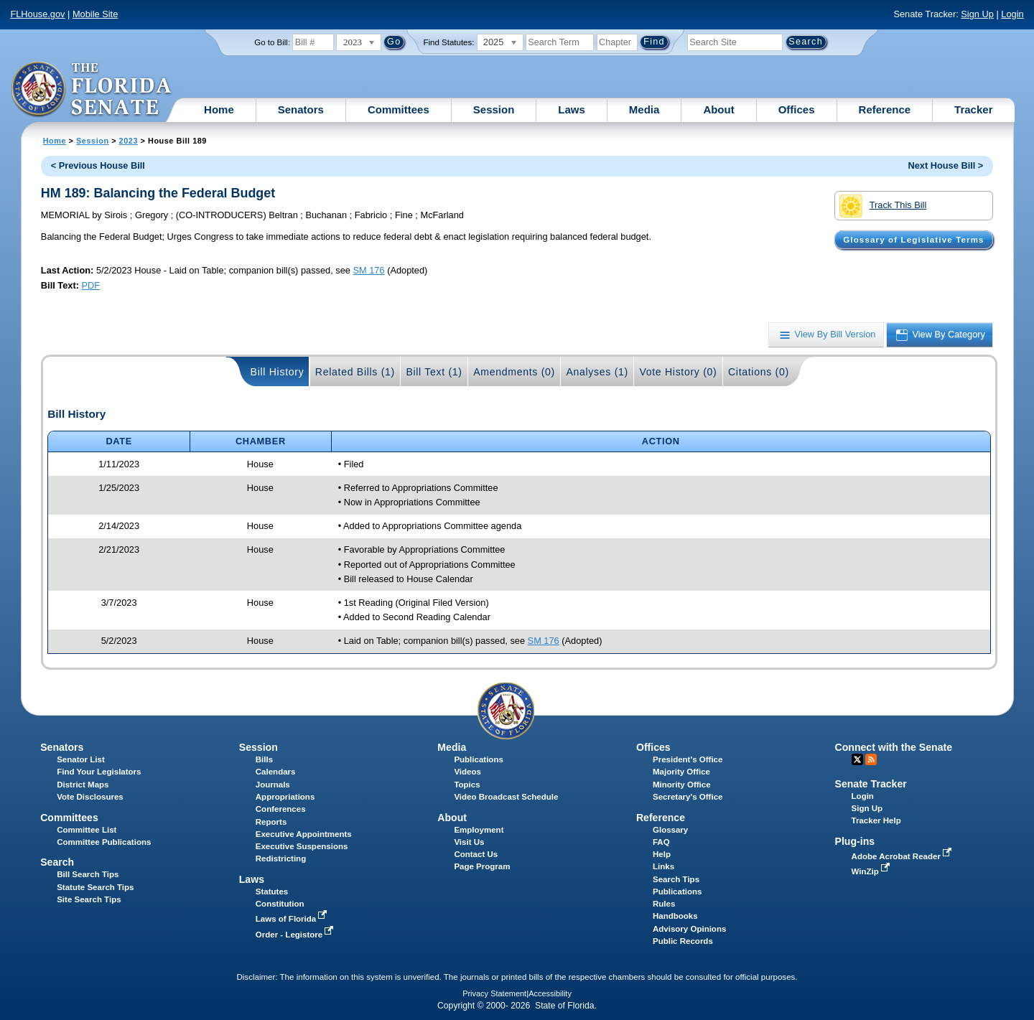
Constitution (280, 903)
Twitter (857, 759)
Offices (796, 109)
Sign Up (977, 14)
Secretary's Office (687, 796)
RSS (871, 759)
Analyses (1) (597, 372)
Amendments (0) (514, 372)
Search (57, 862)
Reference (885, 109)
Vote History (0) (678, 372)
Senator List (81, 759)
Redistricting (281, 858)
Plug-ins (855, 841)
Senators (301, 109)
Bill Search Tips (87, 874)
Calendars (276, 771)
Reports (271, 822)
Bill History (277, 372)
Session (494, 109)
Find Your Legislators (99, 771)
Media (644, 109)
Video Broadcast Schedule (506, 796)
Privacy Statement (494, 993)
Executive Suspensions (302, 846)
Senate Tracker (871, 784)
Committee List (86, 829)
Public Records (683, 941)
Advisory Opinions (689, 929)
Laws (571, 109)
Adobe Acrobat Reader (903, 856)
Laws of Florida (293, 918)
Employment (478, 829)
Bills (264, 759)
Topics (467, 784)
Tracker (973, 109)
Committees (398, 109)
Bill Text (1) (434, 372)
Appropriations (285, 796)
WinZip (872, 871)
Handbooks (675, 916)
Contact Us (476, 854)
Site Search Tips (89, 899)
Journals (273, 784)
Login (1012, 14)
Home (219, 109)
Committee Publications (104, 842)
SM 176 (368, 270)
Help (662, 854)
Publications (478, 759)
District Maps (82, 784)
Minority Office (682, 784)
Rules (664, 903)
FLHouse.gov (37, 14)
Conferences (281, 809)
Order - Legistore (296, 934)
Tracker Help (876, 820)
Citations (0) (758, 372)
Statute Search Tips (95, 887)
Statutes (272, 891)
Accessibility (550, 993)
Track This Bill (882, 206)
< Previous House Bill (98, 165)
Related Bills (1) (355, 372)
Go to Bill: (272, 42)
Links (663, 866)
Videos (467, 771)
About (718, 109)
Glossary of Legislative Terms (913, 239)
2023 (128, 140)
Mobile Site (95, 14)
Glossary (670, 829)
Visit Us (469, 842)
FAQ (661, 842)
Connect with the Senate (893, 747)
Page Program (482, 866)
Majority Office (681, 771)
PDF (91, 285)
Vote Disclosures (90, 796)
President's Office (687, 759)
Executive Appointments (304, 834)
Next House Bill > (945, 165)
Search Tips (676, 879)
